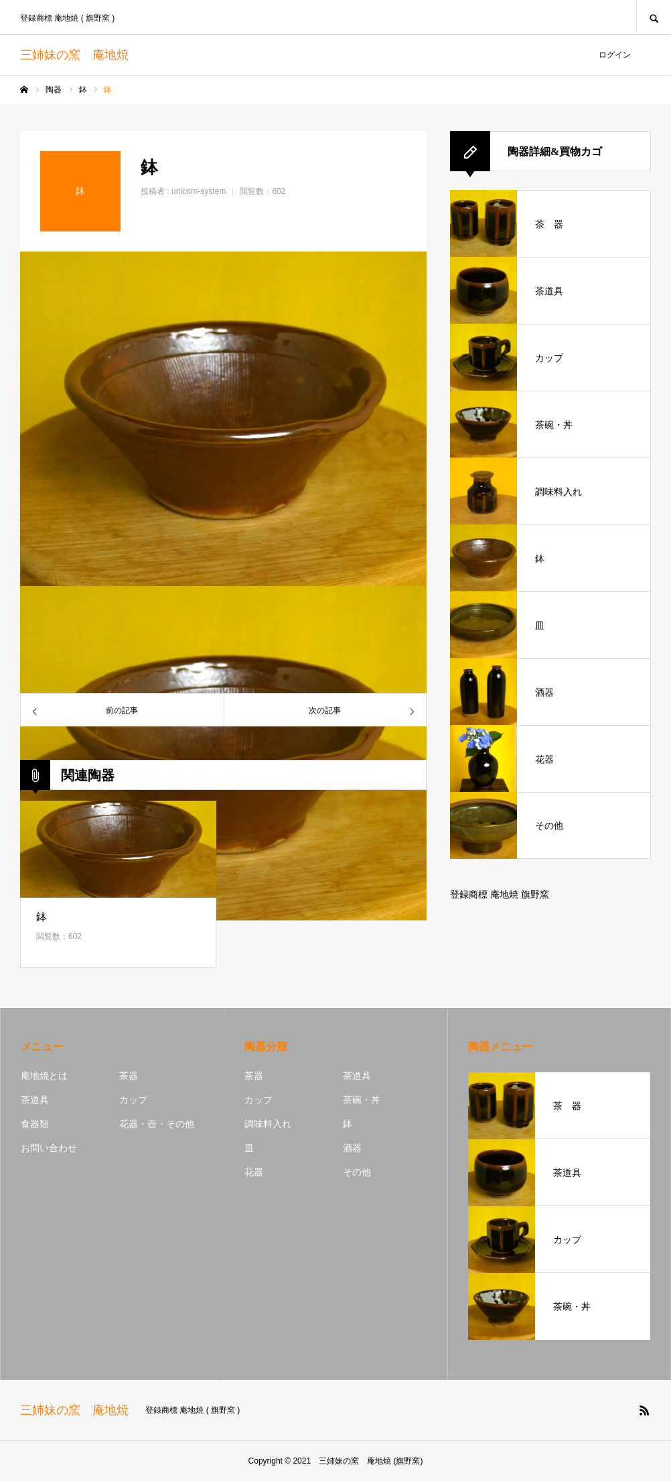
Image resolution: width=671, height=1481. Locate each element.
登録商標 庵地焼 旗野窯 (499, 894)
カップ (133, 1099)
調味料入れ (267, 1123)
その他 (357, 1172)
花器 (253, 1172)
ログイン (615, 55)
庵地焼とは (44, 1075)
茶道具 (35, 1099)
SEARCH (653, 17)
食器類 (35, 1123)
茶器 (128, 1075)
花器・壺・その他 (156, 1123)
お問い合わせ (49, 1148)
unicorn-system (198, 191)
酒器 (352, 1148)
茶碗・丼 (361, 1099)
